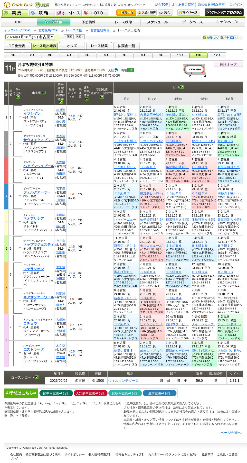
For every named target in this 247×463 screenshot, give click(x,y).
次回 (80, 36)
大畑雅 (60, 319)
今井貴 (60, 241)
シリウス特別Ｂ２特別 (130, 141)
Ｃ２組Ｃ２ (122, 324)
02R (32, 55)
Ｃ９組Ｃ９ (200, 167)
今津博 (60, 331)
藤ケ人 (60, 305)
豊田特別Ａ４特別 (230, 219)
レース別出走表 (44, 45)
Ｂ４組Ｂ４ (148, 272)
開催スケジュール (157, 22)
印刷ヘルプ (211, 37)
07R (124, 55)
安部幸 (60, 252)
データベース (192, 22)
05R (87, 55)
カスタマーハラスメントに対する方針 (173, 454)
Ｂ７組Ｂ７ (148, 167)
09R (161, 55)
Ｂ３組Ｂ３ (225, 272)
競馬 (15, 12)
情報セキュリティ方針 (130, 454)
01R (13, 55)
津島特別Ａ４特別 (204, 219)
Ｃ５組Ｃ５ (200, 115)
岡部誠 (60, 293)
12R (217, 55)
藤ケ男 (60, 121)
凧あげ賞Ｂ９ (123, 272)
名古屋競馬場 (99, 30)
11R (198, 55)
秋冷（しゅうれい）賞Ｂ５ (211, 141)
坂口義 (60, 147)
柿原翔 (60, 110)
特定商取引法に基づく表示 (43, 454)
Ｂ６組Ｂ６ (225, 141)
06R (106, 55)
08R (143, 55)
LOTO (95, 12)
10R (180, 55)
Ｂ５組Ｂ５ (174, 141)
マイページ (188, 12)
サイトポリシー (74, 454)
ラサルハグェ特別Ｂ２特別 (159, 141)
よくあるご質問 (183, 4)
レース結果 (99, 45)
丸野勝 (60, 162)
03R (50, 55)
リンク (14, 458)
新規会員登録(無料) (212, 4)
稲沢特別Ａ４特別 (178, 219)
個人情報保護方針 (100, 454)
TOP (18, 22)
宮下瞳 (60, 188)
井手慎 (60, 357)
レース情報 (53, 22)
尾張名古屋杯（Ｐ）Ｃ (130, 115)
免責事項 (207, 454)
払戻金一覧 (127, 45)
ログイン (235, 4)
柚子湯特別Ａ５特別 (154, 219)
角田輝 (60, 173)
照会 (165, 12)
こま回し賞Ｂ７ (125, 167)
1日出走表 (17, 45)
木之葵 (60, 345)
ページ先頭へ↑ (232, 433)
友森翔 (60, 136)
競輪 (42, 12)
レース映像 (123, 22)
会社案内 (16, 454)
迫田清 (60, 278)
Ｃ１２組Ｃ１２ (229, 167)
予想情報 (88, 22)
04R (69, 55)
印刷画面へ (229, 37)
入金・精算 (147, 12)
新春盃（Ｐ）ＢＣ (126, 245)
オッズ (72, 45)
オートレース (69, 12)
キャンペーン (227, 22)
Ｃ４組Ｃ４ (200, 193)
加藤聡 (60, 215)
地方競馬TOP (47, 30)
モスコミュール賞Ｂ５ (156, 245)
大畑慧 (60, 267)
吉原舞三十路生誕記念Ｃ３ (159, 115)
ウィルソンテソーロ (123, 380)
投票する (126, 12)
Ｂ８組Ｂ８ (200, 245)
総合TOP (161, 4)
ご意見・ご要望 (227, 454)
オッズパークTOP (17, 30)
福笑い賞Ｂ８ (123, 350)
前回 (69, 36)
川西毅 (60, 200)
